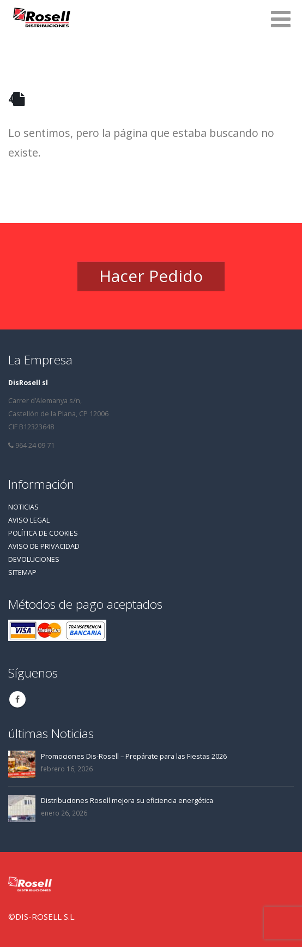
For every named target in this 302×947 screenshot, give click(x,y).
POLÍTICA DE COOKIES (43, 533)
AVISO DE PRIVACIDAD (44, 546)
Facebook (17, 699)
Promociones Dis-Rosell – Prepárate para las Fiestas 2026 (134, 756)
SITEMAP (22, 572)
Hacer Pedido (151, 276)
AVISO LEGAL (29, 520)
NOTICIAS (23, 507)
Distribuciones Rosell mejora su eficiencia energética (127, 800)
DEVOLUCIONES (33, 559)
